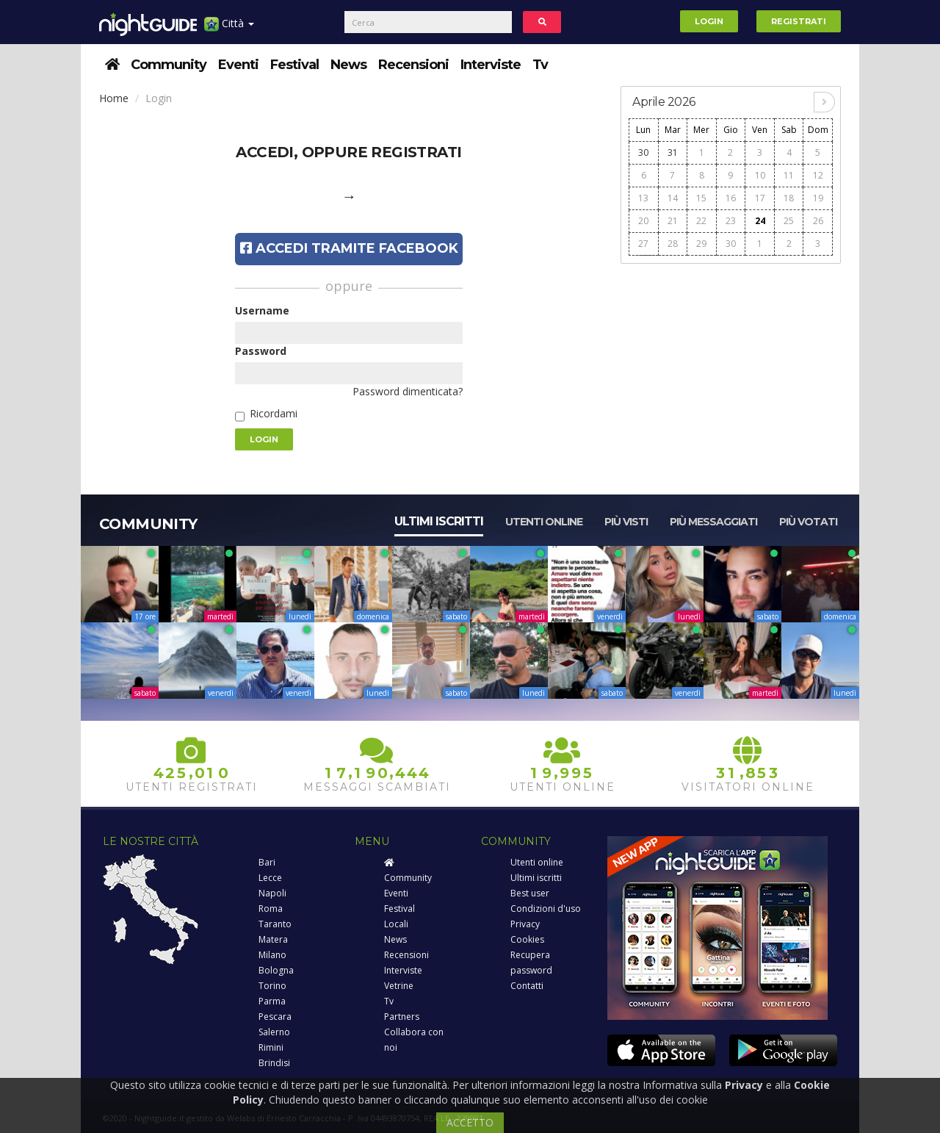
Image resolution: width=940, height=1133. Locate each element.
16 (731, 198)
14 (673, 198)
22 (701, 221)
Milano (272, 955)
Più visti (626, 521)
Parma (272, 1001)
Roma (270, 908)
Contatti (526, 985)
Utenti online (543, 521)
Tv (540, 65)
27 (643, 243)
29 (701, 243)
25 (789, 221)
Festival (294, 65)
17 (760, 198)
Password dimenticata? (407, 391)
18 (789, 198)
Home (114, 98)
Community (168, 65)
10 (760, 175)
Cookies (527, 939)
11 (789, 175)
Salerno (274, 1032)
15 (701, 198)
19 (818, 198)
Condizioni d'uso (545, 908)
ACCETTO (470, 1122)
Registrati (798, 21)
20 (643, 221)
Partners (401, 1016)
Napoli (272, 893)
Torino (272, 985)
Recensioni (413, 65)
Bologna (276, 970)
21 (673, 221)
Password (260, 351)
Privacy (525, 924)
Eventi (238, 65)
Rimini (270, 1047)
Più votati (808, 521)
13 (643, 198)
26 (818, 221)
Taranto (275, 924)
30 (643, 152)
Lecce (270, 877)
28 (673, 243)
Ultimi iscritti (438, 521)
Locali (396, 924)
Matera (273, 939)
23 (731, 221)
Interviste (490, 65)
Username (262, 310)
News (348, 65)
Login (709, 21)
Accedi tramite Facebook (349, 248)
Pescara (275, 1016)
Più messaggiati (713, 521)
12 (818, 175)
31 (673, 152)
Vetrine (398, 985)
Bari (266, 862)
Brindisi (274, 1063)
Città (229, 29)
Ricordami (273, 413)
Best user (529, 893)
